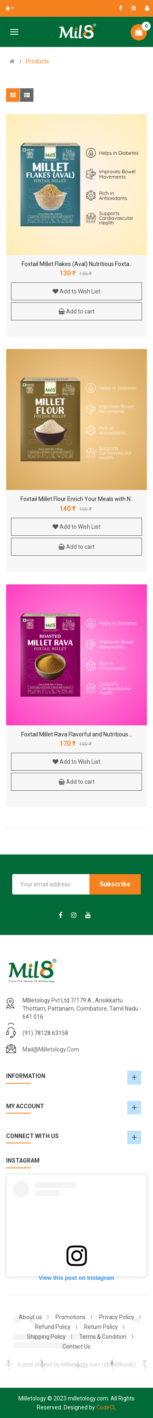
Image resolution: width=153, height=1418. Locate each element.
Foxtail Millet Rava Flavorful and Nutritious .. (76, 734)
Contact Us (76, 1346)
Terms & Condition (102, 1336)
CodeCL (106, 1407)
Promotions (70, 1317)
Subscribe (115, 884)
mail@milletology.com (50, 1049)
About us (30, 1317)
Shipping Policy (46, 1336)
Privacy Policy (116, 1317)
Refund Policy (53, 1327)
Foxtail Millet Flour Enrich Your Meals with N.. (76, 499)
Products (37, 61)
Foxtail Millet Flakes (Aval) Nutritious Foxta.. (77, 264)
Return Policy (101, 1327)
